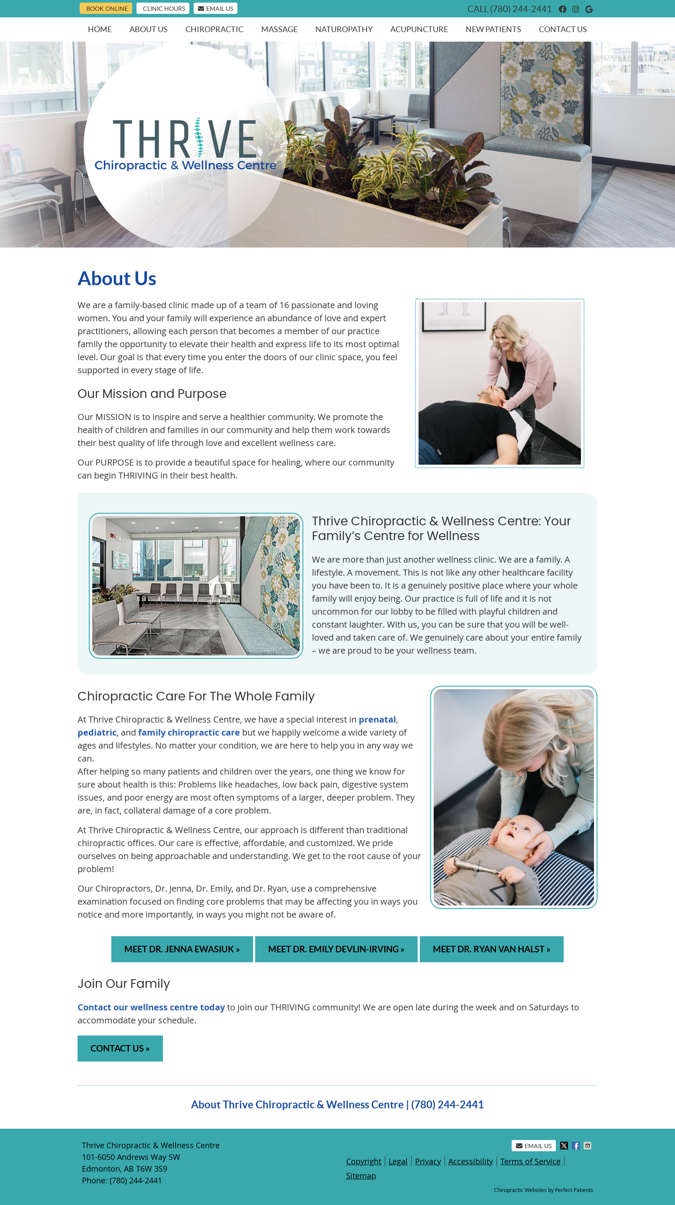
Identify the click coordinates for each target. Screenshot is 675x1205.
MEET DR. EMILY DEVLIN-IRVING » (336, 949)
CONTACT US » (120, 1048)
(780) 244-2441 (521, 9)
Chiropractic (214, 29)
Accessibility (470, 1161)
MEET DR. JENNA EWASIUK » (182, 949)
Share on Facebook (576, 1146)
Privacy (428, 1161)
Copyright (363, 1161)
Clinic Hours (164, 8)
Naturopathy (344, 29)
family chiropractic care (189, 732)
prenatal (377, 719)
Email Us (215, 8)
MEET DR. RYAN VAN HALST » (492, 949)
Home (100, 29)
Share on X (565, 1146)
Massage (279, 29)
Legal (398, 1161)
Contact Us (563, 29)
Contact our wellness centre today (151, 1007)
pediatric (97, 732)
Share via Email (588, 1146)
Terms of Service (530, 1161)
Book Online (107, 8)
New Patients (493, 29)
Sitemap (361, 1175)
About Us (149, 29)
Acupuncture (419, 29)
